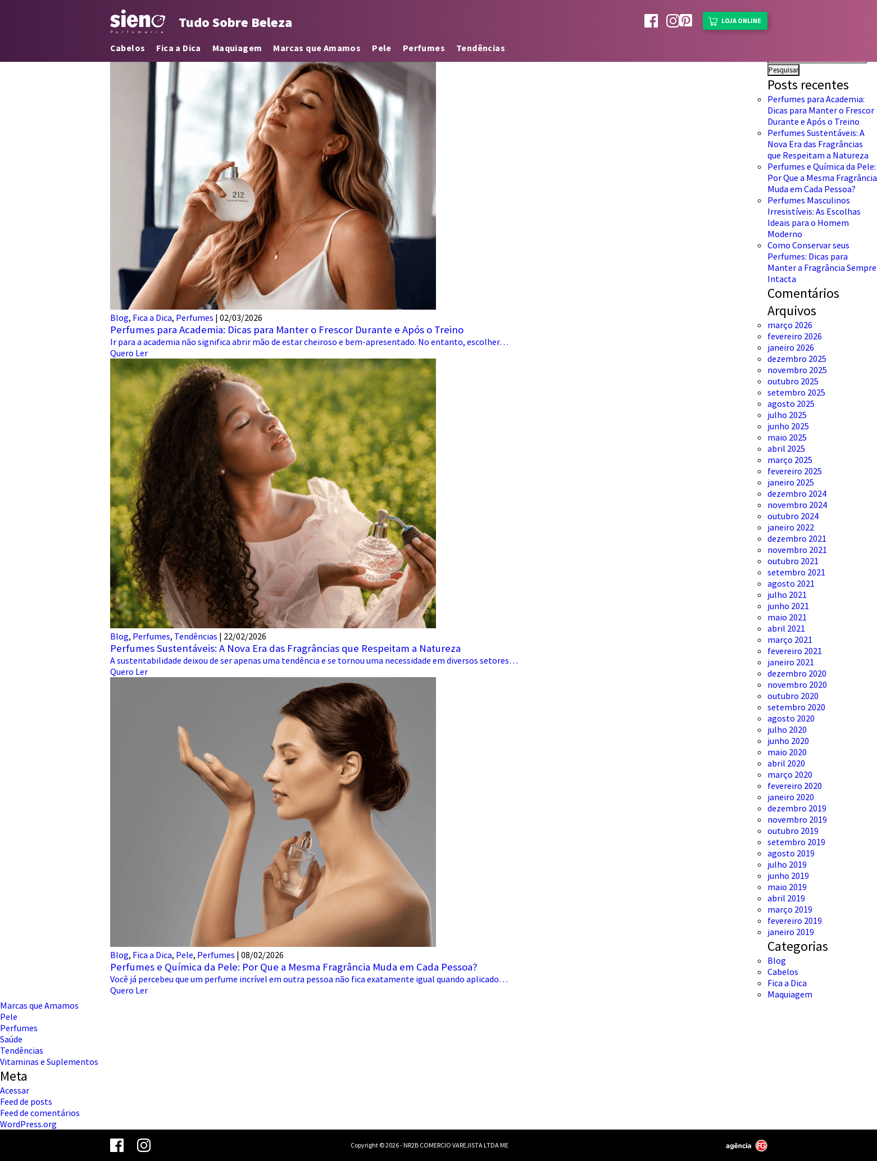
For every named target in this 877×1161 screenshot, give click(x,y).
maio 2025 (787, 437)
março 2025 (789, 459)
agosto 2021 (791, 583)
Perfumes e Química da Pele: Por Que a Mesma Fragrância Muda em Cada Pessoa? (294, 966)
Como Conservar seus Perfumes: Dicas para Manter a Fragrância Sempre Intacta (821, 261)
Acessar (14, 1090)
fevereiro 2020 (794, 785)
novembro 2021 (797, 549)
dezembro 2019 (796, 808)
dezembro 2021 (796, 538)
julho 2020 (787, 729)
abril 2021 (786, 628)
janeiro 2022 (790, 527)
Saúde (11, 1039)
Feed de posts (26, 1101)
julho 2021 (787, 594)
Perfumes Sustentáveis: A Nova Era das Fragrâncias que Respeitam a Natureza (285, 648)
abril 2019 (786, 898)
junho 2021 (788, 605)
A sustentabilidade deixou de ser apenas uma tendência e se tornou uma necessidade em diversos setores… (314, 660)
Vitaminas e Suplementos (49, 1061)
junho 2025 (788, 426)
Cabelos (128, 47)
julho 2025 (787, 414)
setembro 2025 (796, 392)
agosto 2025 (791, 403)
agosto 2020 (791, 718)
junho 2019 (788, 875)
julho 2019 (787, 864)
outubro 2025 (793, 381)
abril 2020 (786, 763)
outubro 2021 (793, 560)
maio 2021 (787, 617)
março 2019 (789, 909)
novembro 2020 (797, 684)
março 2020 (789, 774)
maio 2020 (787, 752)
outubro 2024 (793, 515)
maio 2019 (787, 886)
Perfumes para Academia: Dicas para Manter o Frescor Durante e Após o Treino (287, 329)
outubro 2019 (793, 830)
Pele (382, 47)
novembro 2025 (797, 369)
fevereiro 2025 (794, 471)
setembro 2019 (796, 841)
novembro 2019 (797, 819)
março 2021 (789, 639)
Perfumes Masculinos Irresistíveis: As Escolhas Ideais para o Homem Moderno (814, 216)
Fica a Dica (178, 47)
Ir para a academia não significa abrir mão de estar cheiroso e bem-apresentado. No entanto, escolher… (309, 341)
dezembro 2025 (796, 358)
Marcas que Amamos (317, 47)
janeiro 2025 (790, 482)
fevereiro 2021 (794, 650)
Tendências (480, 47)
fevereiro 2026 (794, 336)
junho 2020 (788, 740)
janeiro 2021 (790, 662)
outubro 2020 (793, 695)
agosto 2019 (791, 853)
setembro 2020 (796, 707)
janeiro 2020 (790, 796)
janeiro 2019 (790, 931)
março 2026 (789, 324)
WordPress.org (28, 1124)
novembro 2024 (797, 504)
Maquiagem (237, 47)
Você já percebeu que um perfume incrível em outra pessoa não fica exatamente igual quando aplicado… (309, 979)
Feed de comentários (40, 1112)
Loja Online (734, 20)
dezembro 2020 (796, 673)
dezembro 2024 (796, 493)
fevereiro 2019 (794, 920)
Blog (119, 317)
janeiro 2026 (790, 347)
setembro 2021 (796, 572)
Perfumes (424, 47)
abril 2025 (786, 448)
